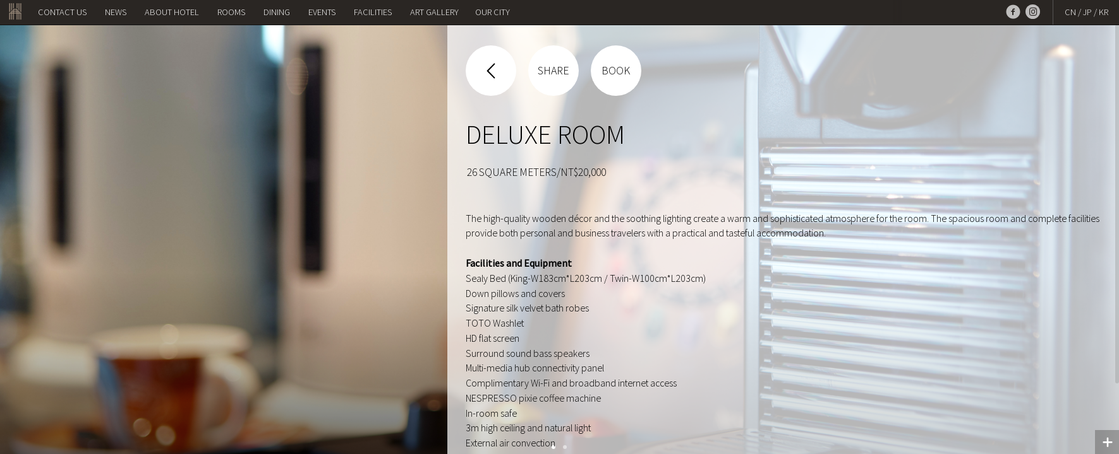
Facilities (373, 12)
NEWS (115, 12)
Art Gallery (434, 12)
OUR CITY (492, 12)
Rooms (231, 12)
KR (1103, 12)
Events (322, 12)
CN (1070, 12)
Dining (276, 12)
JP (1087, 12)
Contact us (62, 12)
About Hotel (172, 12)
